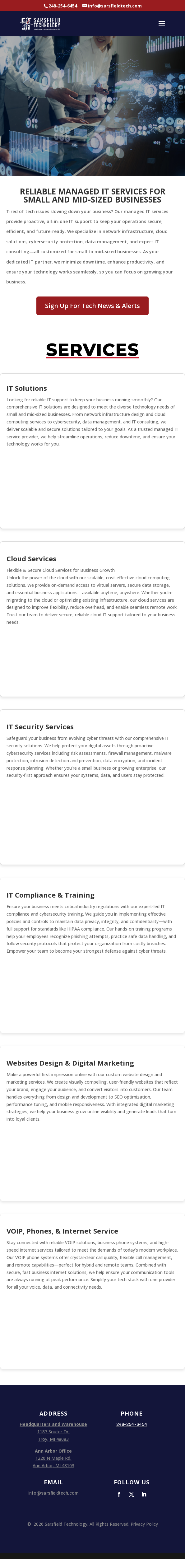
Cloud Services (31, 558)
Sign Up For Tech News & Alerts (92, 305)
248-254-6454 (63, 6)
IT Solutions (27, 388)
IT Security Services (40, 726)
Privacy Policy (144, 1524)
